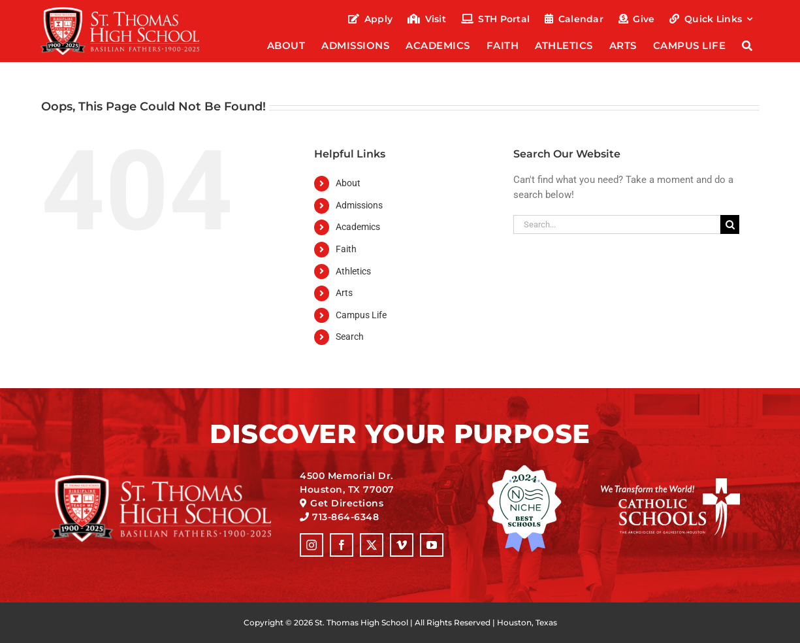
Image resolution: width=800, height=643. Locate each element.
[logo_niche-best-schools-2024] (524, 469)
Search (350, 336)
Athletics (353, 271)
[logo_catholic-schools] (670, 483)
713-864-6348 (345, 517)
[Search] (747, 46)
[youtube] (431, 545)
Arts (344, 293)
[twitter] (371, 545)
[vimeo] (401, 545)
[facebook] (341, 545)
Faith (346, 249)
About (348, 183)
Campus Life (361, 315)
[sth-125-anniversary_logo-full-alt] (119, 12)
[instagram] (311, 545)
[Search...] (617, 224)
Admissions (359, 205)
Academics (358, 227)
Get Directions (346, 503)
